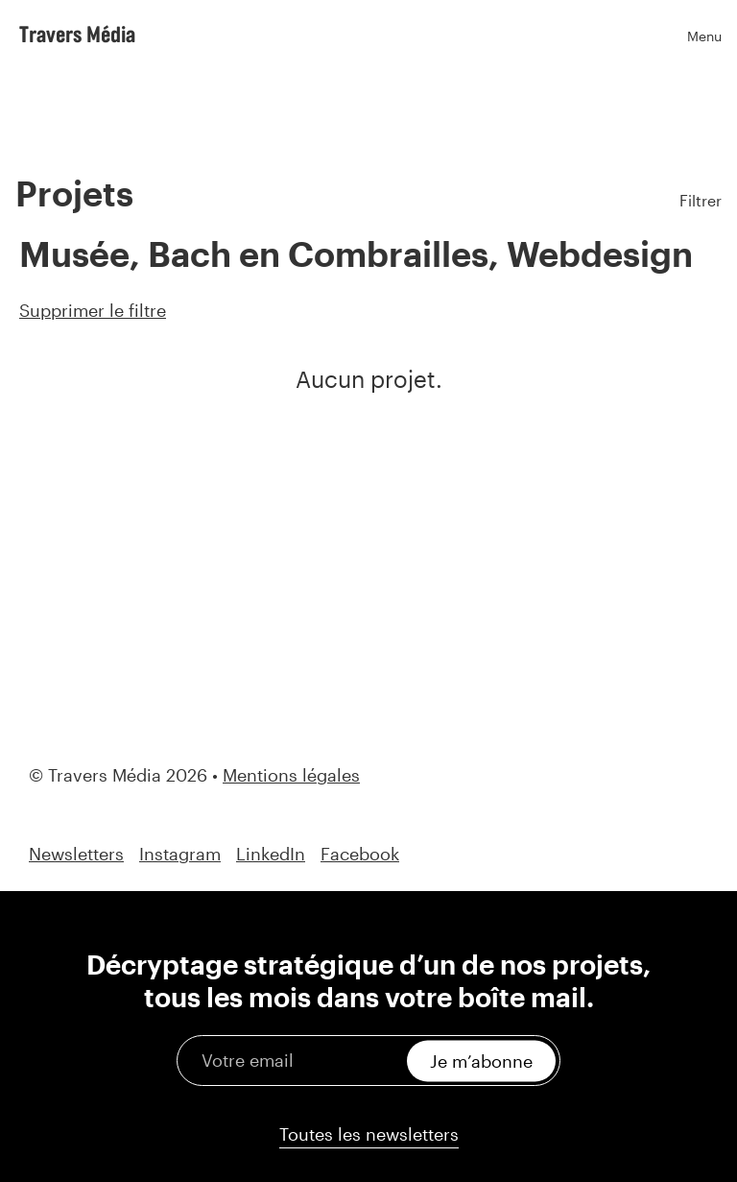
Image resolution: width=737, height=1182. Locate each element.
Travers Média (77, 33)
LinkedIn (270, 854)
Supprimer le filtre (92, 310)
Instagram (180, 854)
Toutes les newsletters (369, 1134)
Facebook (360, 854)
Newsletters (76, 854)
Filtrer (700, 200)
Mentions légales (291, 774)
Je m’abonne (481, 1060)
